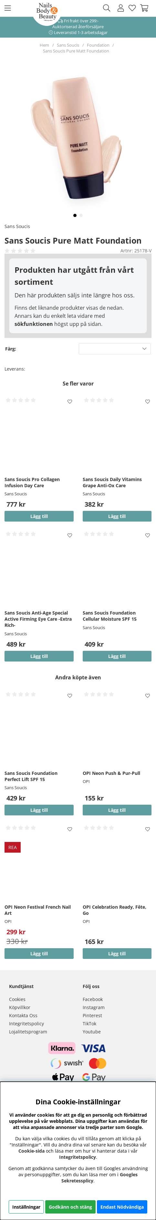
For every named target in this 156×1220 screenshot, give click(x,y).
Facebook (93, 999)
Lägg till (117, 656)
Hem (44, 45)
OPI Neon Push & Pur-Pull (111, 773)
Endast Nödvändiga (122, 1207)
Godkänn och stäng (70, 1207)
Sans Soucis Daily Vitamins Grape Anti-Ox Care (112, 482)
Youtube (92, 1032)
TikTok (89, 1023)
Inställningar (26, 1207)
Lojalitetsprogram (28, 1032)
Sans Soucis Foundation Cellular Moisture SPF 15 (110, 616)
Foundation (98, 45)
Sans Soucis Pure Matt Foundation (76, 51)
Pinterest (92, 1015)
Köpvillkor (19, 1007)
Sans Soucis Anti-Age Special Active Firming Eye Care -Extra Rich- (38, 619)
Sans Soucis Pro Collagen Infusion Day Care (32, 482)
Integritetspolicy (26, 1023)
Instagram (94, 1007)
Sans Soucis (68, 45)
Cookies (17, 999)
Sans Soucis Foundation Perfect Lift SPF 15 (31, 776)
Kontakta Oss (23, 1015)
